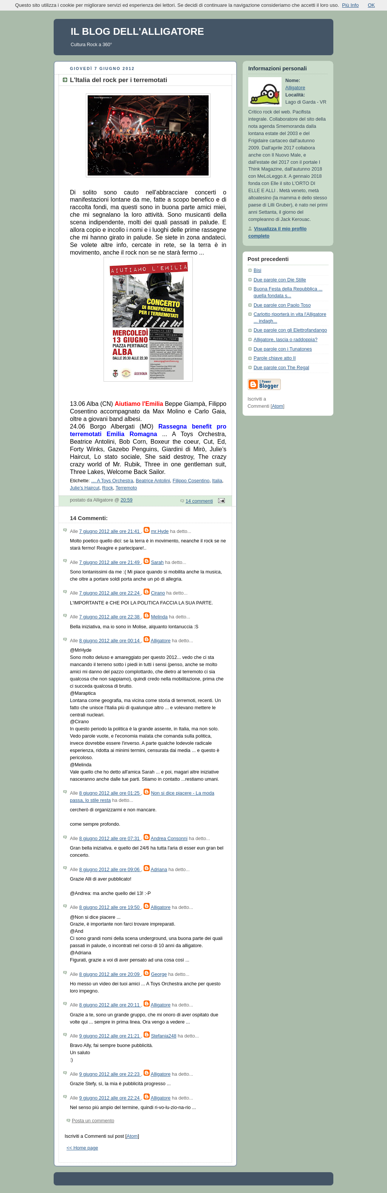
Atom (132, 1136)
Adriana (159, 869)
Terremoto (126, 488)
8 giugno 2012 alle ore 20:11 (110, 1005)
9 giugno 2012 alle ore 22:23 (110, 1074)
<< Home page (82, 1148)
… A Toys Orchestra (112, 480)
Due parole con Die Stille (280, 280)
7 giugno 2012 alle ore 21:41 (110, 531)
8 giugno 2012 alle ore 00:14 (110, 640)
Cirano (158, 593)
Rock (107, 488)
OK (371, 5)
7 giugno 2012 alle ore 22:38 (110, 617)
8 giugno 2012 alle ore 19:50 (110, 907)
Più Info (350, 5)
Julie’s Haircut (84, 488)
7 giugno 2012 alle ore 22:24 (110, 593)
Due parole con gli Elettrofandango (290, 330)
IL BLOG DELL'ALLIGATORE (137, 31)
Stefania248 (163, 1036)
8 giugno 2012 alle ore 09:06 (110, 869)
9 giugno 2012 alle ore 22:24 (110, 1098)
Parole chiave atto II (275, 358)
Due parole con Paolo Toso (282, 305)
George (159, 974)
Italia (217, 480)
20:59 (127, 500)
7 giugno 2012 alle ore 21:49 (110, 562)
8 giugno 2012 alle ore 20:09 (110, 974)
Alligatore (161, 640)
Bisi (257, 270)
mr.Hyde (160, 531)
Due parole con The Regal (281, 367)
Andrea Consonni (169, 838)
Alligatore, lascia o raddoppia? (285, 339)
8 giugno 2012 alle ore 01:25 (110, 793)
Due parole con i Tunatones (283, 349)
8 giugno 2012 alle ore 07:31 (110, 838)
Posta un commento (93, 1120)
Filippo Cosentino (191, 480)
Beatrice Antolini (153, 480)
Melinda (159, 617)
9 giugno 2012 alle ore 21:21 (110, 1036)
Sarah (157, 562)
